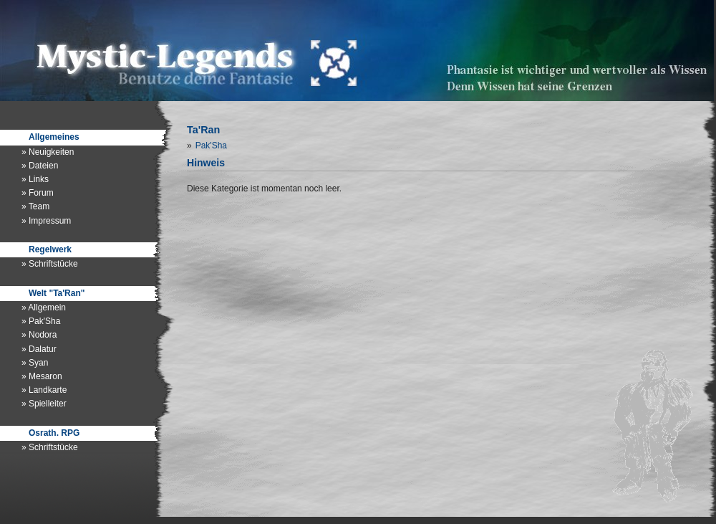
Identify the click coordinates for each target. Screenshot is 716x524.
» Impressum (46, 221)
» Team (35, 206)
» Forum (37, 193)
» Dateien (39, 166)
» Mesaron (41, 376)
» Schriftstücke (49, 264)
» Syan (34, 363)
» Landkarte (44, 390)
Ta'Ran (203, 129)
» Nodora (39, 335)
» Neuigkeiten (47, 152)
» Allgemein (43, 308)
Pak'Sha (211, 145)
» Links (35, 179)
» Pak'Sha (40, 321)
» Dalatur (39, 349)
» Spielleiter (44, 404)
